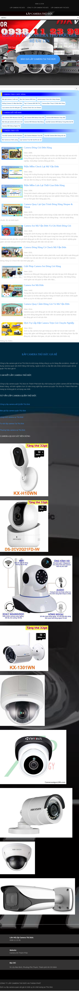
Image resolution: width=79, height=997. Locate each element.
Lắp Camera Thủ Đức (17, 7)
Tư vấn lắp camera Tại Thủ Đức (12, 424)
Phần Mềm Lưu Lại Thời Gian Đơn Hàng (44, 185)
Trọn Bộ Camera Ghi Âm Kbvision (12, 135)
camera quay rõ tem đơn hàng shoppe (48, 99)
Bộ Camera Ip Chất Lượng (10, 139)
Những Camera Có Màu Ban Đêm (12, 103)
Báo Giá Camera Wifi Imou (27, 99)
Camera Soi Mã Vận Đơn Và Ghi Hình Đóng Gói (47, 225)
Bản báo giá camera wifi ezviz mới (12, 122)
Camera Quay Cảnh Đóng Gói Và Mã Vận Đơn (46, 304)
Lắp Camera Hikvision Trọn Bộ (33, 135)
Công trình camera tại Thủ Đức (11, 417)
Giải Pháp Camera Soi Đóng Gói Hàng (42, 266)
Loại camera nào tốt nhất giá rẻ (11, 107)
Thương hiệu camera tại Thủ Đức (12, 430)
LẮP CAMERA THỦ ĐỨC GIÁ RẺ (39, 354)
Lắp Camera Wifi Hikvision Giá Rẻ (12, 117)
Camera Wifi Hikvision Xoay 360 (55, 117)
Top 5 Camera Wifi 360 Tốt (32, 103)
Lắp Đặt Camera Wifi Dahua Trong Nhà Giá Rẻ (59, 122)
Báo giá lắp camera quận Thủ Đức (13, 411)
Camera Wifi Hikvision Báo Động (34, 122)
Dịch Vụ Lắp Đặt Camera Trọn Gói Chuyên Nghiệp (49, 323)
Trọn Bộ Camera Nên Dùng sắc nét (54, 135)
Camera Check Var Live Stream (32, 107)
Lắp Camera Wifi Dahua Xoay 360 (34, 117)
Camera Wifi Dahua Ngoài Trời (11, 126)
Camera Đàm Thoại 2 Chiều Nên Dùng (53, 103)
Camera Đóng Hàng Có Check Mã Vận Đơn (45, 247)
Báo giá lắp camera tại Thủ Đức (38, 59)
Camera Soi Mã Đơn (34, 285)
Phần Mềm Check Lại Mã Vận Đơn (41, 166)
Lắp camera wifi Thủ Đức (60, 7)
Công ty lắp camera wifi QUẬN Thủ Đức (15, 404)
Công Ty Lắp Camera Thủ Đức (38, 7)
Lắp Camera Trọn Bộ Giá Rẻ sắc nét (30, 139)
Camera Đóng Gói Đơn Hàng (38, 147)
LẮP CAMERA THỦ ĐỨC (39, 13)
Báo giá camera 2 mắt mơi (10, 99)
